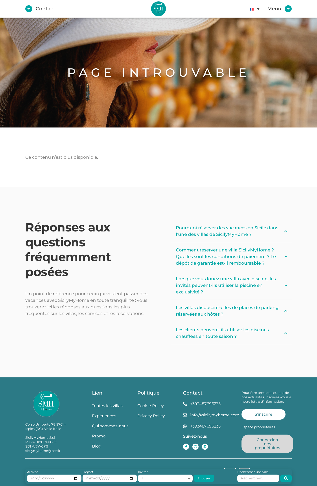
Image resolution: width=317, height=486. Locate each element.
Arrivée (32, 472)
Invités (143, 472)
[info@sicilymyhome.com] (185, 415)
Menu (274, 9)
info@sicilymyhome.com (214, 414)
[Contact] (28, 8)
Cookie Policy (150, 405)
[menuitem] (254, 8)
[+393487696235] (185, 404)
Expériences (104, 415)
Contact (45, 9)
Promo (98, 436)
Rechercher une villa (253, 472)
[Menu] (288, 8)
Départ (88, 472)
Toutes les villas (107, 405)
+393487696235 (205, 403)
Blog (96, 446)
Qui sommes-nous (110, 425)
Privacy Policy (151, 415)
